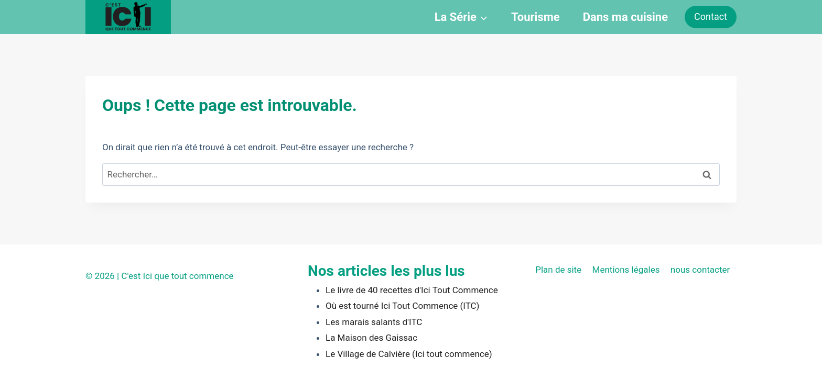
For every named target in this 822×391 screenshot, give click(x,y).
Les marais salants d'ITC (374, 322)
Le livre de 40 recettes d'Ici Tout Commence (412, 290)
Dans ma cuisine (625, 17)
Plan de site (558, 269)
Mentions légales (626, 269)
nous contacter (700, 269)
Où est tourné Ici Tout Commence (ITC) (402, 305)
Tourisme (535, 17)
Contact (710, 16)
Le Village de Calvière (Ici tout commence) (409, 354)
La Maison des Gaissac (371, 337)
